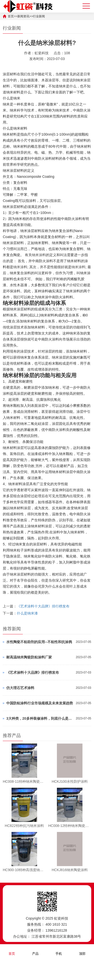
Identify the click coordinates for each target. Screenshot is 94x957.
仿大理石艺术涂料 (20, 688)
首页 (12, 950)
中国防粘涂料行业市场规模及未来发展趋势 (39, 703)
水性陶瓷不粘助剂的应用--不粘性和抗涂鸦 (39, 642)
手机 (58, 950)
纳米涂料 (39, 255)
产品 (35, 950)
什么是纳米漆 (27, 613)
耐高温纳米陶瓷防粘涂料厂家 (29, 657)
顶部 (82, 950)
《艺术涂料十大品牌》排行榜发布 (43, 606)
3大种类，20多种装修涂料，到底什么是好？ (39, 718)
